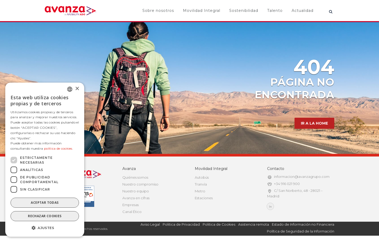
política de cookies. (58, 148)
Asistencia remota (253, 224)
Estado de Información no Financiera (303, 224)
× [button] (77, 89)
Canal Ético (132, 212)
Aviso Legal (150, 224)
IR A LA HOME (314, 123)
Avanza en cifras (135, 198)
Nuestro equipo (135, 191)
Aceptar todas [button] (44, 202)
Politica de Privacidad (181, 224)
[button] (45, 228)
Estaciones (204, 198)
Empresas (130, 205)
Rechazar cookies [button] (44, 216)
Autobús (202, 177)
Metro (200, 191)
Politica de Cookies (219, 224)
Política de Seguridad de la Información (300, 231)
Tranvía (201, 184)
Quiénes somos (135, 177)
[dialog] (44, 160)
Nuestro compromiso (140, 184)
